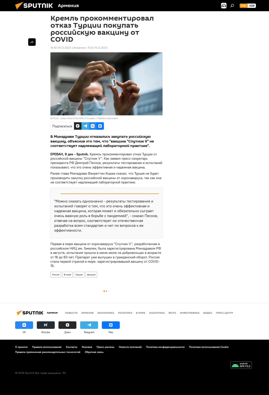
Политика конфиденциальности (165, 347)
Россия (55, 274)
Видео (207, 312)
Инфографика (190, 312)
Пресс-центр (224, 312)
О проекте (21, 347)
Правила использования (46, 347)
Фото (172, 312)
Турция (79, 274)
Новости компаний (130, 347)
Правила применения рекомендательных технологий (47, 352)
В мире (67, 274)
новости (71, 312)
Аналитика (157, 312)
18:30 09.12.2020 (60, 47)
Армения (87, 312)
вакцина (91, 274)
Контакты (71, 347)
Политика (125, 312)
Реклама (87, 347)
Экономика (105, 312)
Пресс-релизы (105, 347)
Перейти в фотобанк (108, 118)
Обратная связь (94, 352)
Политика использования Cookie (209, 347)
